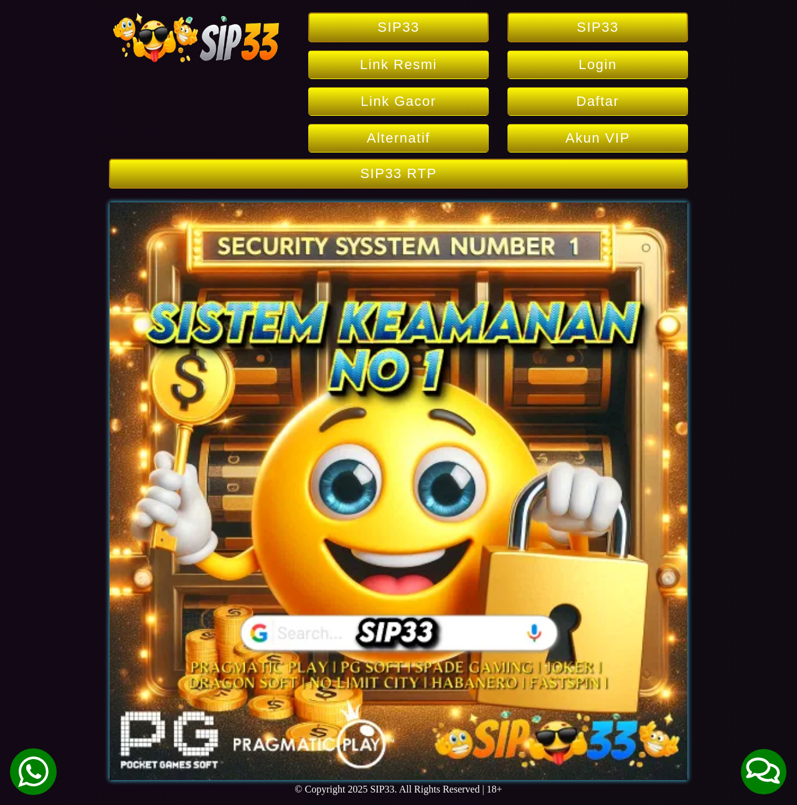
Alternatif (398, 138)
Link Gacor (398, 101)
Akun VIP (597, 138)
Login (597, 64)
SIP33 (398, 27)
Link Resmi (398, 64)
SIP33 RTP (398, 173)
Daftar (598, 101)
